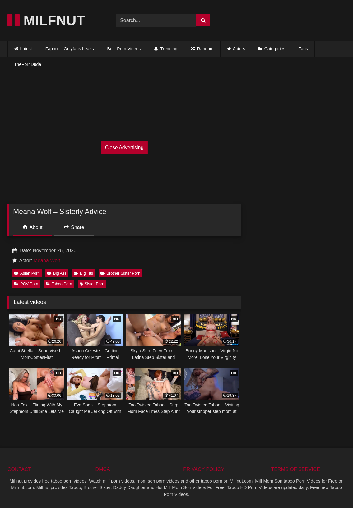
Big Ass (57, 273)
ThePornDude (27, 64)
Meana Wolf (47, 260)
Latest (26, 48)
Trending (165, 48)
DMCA (102, 469)
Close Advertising (124, 147)
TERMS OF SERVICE (295, 469)
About (32, 227)
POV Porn (26, 283)
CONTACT (19, 469)
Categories (275, 48)
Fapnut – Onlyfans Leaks (69, 48)
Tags (303, 48)
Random (202, 48)
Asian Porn (27, 273)
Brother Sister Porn (120, 273)
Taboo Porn (59, 283)
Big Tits (83, 273)
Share (74, 227)
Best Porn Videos (124, 48)
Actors (236, 48)
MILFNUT (46, 20)
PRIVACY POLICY (203, 469)
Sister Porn (92, 283)
